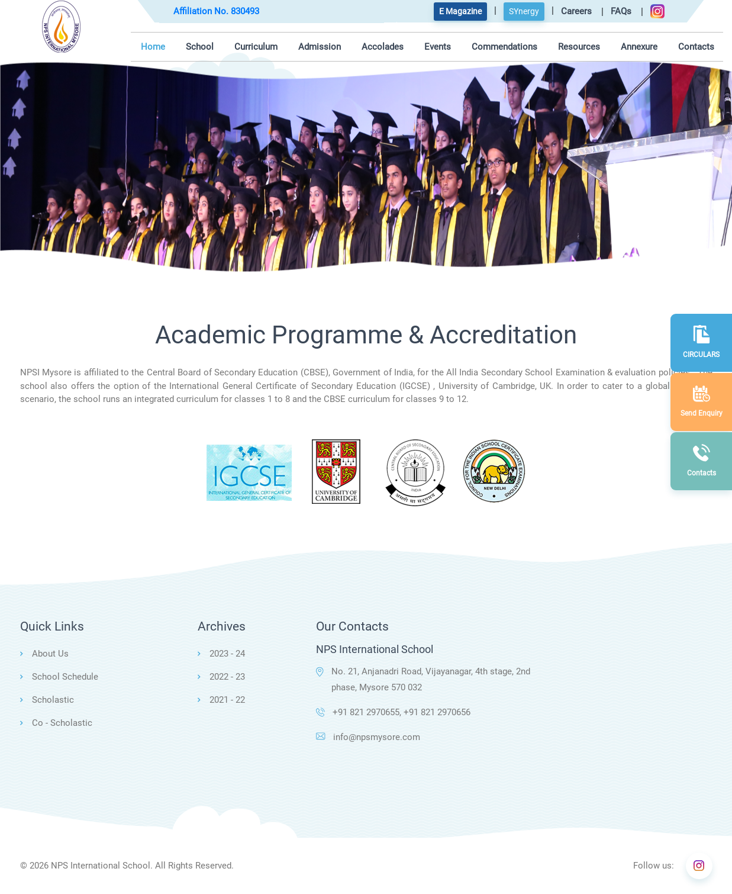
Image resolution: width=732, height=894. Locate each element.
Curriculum (256, 46)
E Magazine (460, 11)
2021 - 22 (227, 699)
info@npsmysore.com (368, 737)
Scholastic (53, 699)
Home (153, 46)
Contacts (696, 46)
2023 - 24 (227, 653)
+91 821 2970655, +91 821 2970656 (393, 712)
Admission (319, 46)
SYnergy (524, 11)
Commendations (504, 46)
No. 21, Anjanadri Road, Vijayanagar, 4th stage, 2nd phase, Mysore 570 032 (423, 679)
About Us (50, 653)
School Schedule (65, 676)
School (200, 46)
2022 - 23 (227, 676)
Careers (576, 11)
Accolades (383, 46)
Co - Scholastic (62, 723)
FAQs (621, 11)
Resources (579, 46)
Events (437, 46)
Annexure (639, 46)
